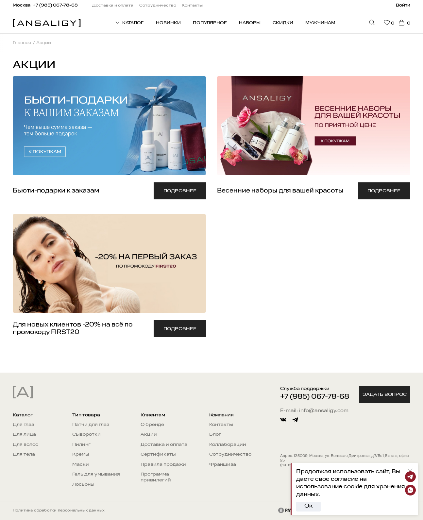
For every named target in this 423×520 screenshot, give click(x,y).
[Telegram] (410, 476)
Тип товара (86, 415)
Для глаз (23, 424)
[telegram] (295, 420)
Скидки (283, 23)
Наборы (250, 23)
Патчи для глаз (90, 424)
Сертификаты (158, 454)
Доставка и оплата (164, 444)
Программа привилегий (156, 477)
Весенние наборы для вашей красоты (280, 191)
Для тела (24, 454)
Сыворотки (86, 434)
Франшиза (222, 464)
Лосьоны (83, 484)
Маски (80, 464)
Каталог (23, 415)
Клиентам (153, 415)
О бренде (152, 424)
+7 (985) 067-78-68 (314, 397)
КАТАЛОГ (129, 22)
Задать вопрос (385, 394)
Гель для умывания (96, 474)
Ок (308, 506)
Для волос (25, 444)
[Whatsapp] (410, 490)
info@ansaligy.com (323, 411)
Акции (149, 434)
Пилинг (81, 444)
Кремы (80, 454)
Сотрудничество (230, 454)
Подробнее (179, 191)
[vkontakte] (283, 420)
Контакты (221, 424)
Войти (403, 5)
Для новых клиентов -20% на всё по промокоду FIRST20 (73, 328)
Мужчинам (320, 23)
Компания (221, 415)
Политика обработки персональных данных (59, 510)
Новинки (168, 23)
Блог (215, 434)
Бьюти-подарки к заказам (56, 191)
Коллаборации (227, 444)
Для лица (24, 434)
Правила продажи (163, 464)
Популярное (210, 23)
